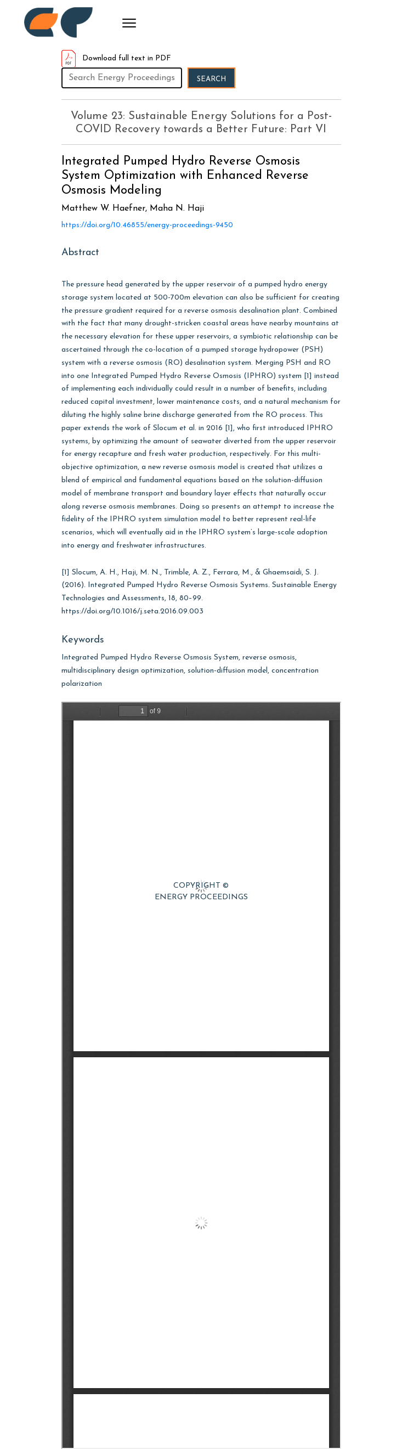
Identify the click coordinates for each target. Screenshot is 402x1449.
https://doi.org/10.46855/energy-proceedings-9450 (147, 225)
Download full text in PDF (116, 58)
